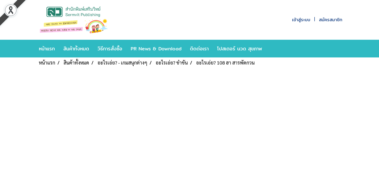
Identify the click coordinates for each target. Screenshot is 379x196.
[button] (274, 49)
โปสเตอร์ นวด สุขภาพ (239, 49)
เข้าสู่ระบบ (301, 19)
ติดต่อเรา (199, 49)
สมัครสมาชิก (330, 19)
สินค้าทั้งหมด (76, 49)
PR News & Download (156, 49)
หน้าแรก (47, 49)
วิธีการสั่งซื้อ (110, 49)
